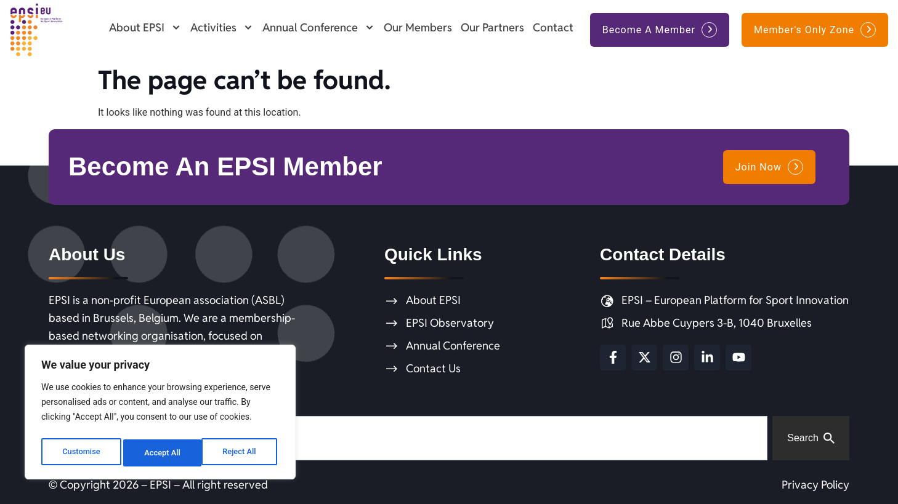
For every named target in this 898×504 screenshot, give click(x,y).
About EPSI (145, 27)
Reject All (161, 453)
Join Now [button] (758, 167)
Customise (80, 453)
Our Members (418, 27)
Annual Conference (318, 27)
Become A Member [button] (648, 30)
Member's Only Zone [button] (804, 30)
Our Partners (492, 27)
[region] (160, 414)
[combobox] (408, 438)
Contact (553, 27)
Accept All (241, 453)
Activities (222, 27)
